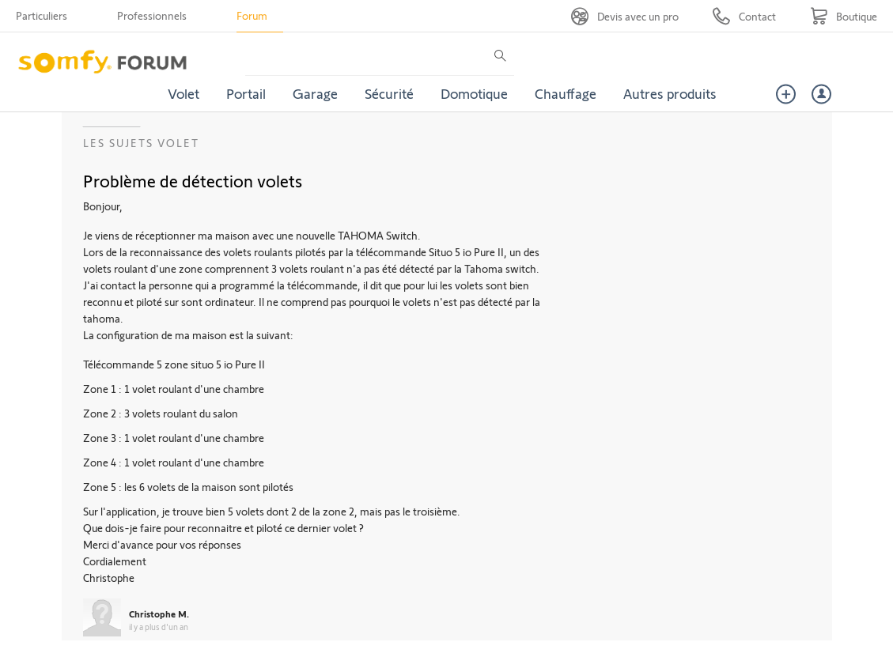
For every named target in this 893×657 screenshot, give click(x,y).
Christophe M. (159, 613)
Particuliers (41, 15)
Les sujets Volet (141, 142)
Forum (251, 15)
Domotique (474, 93)
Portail (246, 93)
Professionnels (152, 15)
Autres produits (670, 93)
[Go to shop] (843, 16)
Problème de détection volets (192, 180)
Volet (183, 93)
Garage (315, 93)
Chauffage (565, 93)
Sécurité (389, 93)
